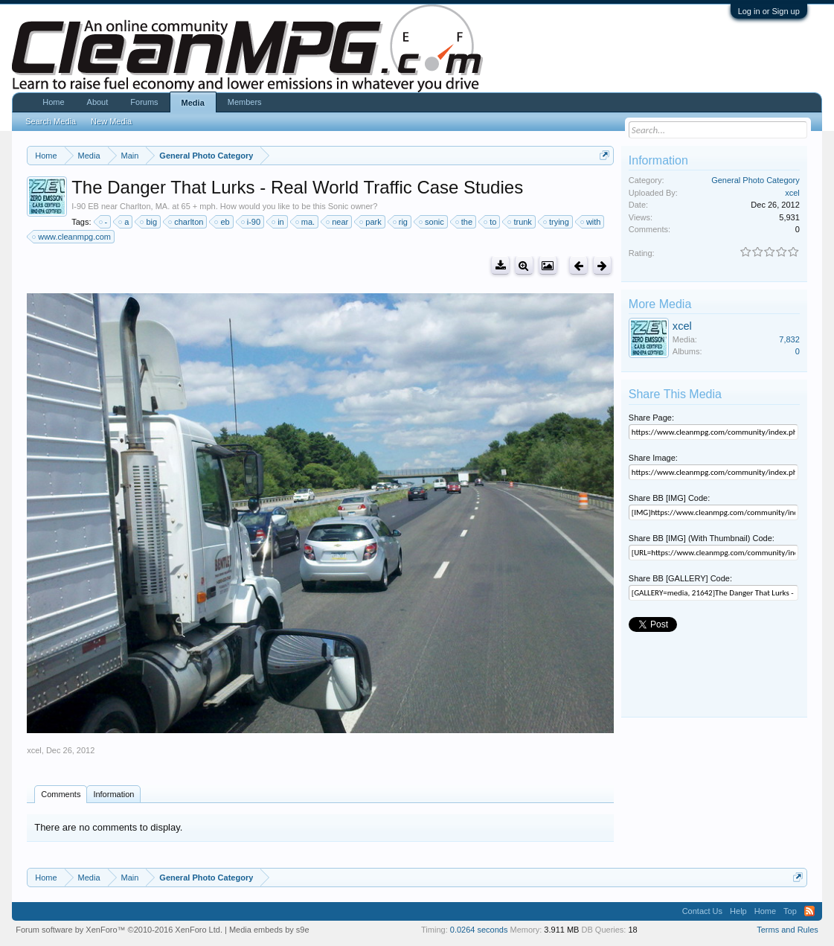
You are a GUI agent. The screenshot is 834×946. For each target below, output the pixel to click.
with (591, 221)
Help (738, 911)
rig (401, 221)
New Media (111, 121)
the (464, 221)
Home (53, 102)
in (278, 221)
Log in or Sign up (769, 11)
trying (557, 221)
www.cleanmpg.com (72, 236)
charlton (186, 221)
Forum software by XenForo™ (119, 929)
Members (245, 102)
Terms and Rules (787, 929)
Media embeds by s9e (269, 929)
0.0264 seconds (479, 929)
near (337, 221)
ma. (306, 221)
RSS (809, 911)
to (490, 221)
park (371, 221)
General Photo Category (755, 180)
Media (193, 102)
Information (113, 794)
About (98, 102)
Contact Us (702, 911)
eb (222, 221)
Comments (60, 794)
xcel (34, 750)
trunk (520, 221)
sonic (432, 221)
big (149, 221)
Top (790, 911)
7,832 (789, 339)
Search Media (50, 121)
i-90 (251, 221)
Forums (144, 102)
